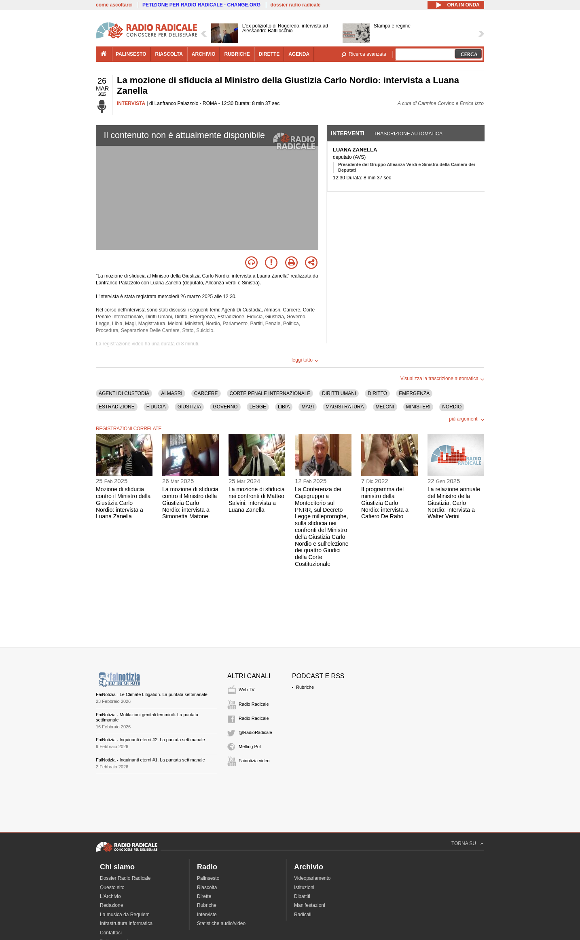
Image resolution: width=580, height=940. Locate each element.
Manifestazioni (309, 905)
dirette (269, 54)
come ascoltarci (114, 5)
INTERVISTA (131, 103)
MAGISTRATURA (345, 407)
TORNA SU (463, 843)
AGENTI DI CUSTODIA (124, 393)
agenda (298, 54)
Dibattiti (302, 896)
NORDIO (451, 407)
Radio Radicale (254, 704)
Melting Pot (250, 746)
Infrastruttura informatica (126, 923)
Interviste (207, 914)
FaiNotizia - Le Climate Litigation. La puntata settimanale (151, 694)
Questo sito (112, 887)
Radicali (302, 914)
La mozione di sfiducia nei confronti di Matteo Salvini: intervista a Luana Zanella (257, 499)
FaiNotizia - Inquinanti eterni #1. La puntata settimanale (150, 759)
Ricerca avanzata (367, 54)
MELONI (385, 407)
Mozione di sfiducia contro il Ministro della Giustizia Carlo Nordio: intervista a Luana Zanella (123, 502)
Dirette (204, 896)
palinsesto (131, 54)
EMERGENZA (414, 393)
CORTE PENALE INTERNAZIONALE (270, 393)
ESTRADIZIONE (117, 407)
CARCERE (206, 393)
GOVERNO (225, 407)
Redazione (111, 905)
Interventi (347, 133)
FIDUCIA (156, 407)
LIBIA (284, 407)
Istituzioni (304, 887)
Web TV (246, 689)
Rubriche (305, 687)
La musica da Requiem (125, 914)
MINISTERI (418, 407)
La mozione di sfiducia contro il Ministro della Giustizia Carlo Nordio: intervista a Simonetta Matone (190, 502)
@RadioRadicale (255, 732)
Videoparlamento (312, 878)
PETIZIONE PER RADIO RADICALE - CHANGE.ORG (201, 5)
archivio (204, 54)
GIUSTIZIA (189, 407)
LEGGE (258, 407)
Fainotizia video (254, 760)
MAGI (307, 407)
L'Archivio (110, 896)
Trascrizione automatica (408, 134)
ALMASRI (171, 393)
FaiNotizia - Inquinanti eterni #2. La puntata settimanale (150, 739)
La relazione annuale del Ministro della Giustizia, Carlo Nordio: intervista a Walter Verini (454, 502)
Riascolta (207, 887)
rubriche (237, 54)
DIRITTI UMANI (339, 393)
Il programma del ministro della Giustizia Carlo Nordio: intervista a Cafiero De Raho (385, 502)
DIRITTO (377, 393)
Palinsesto (208, 878)
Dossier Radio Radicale (125, 878)
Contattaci (111, 933)
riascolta (169, 54)
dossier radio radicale (295, 5)
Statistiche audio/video (221, 923)
